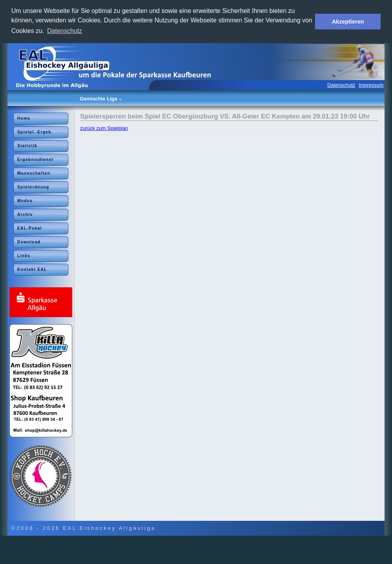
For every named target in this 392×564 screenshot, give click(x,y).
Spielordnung (33, 187)
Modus (25, 201)
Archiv (25, 214)
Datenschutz (341, 85)
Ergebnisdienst (35, 159)
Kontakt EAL (32, 269)
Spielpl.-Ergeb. (35, 132)
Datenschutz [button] (64, 30)
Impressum (371, 85)
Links (23, 256)
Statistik (27, 146)
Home (24, 118)
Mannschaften (33, 173)
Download (28, 242)
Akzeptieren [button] (348, 21)
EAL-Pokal (29, 228)
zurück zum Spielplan (104, 128)
